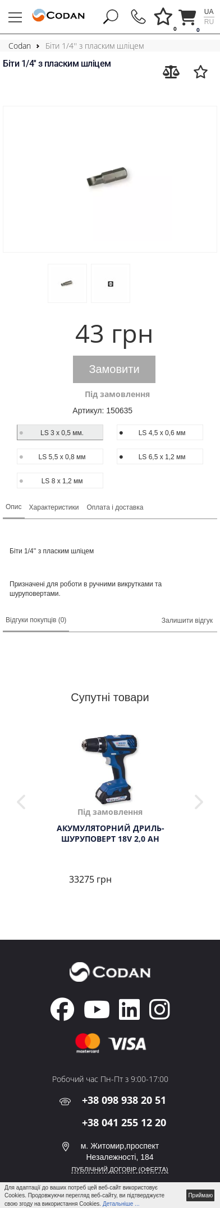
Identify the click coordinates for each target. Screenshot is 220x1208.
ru (209, 22)
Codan (19, 45)
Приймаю (200, 1195)
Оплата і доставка (115, 507)
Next (199, 802)
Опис (14, 507)
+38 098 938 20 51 (124, 1100)
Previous (21, 802)
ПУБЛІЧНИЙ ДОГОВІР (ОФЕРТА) (119, 1169)
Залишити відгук (187, 620)
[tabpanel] (110, 810)
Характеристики (54, 507)
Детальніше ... (121, 1204)
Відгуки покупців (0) (36, 620)
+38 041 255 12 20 (124, 1122)
